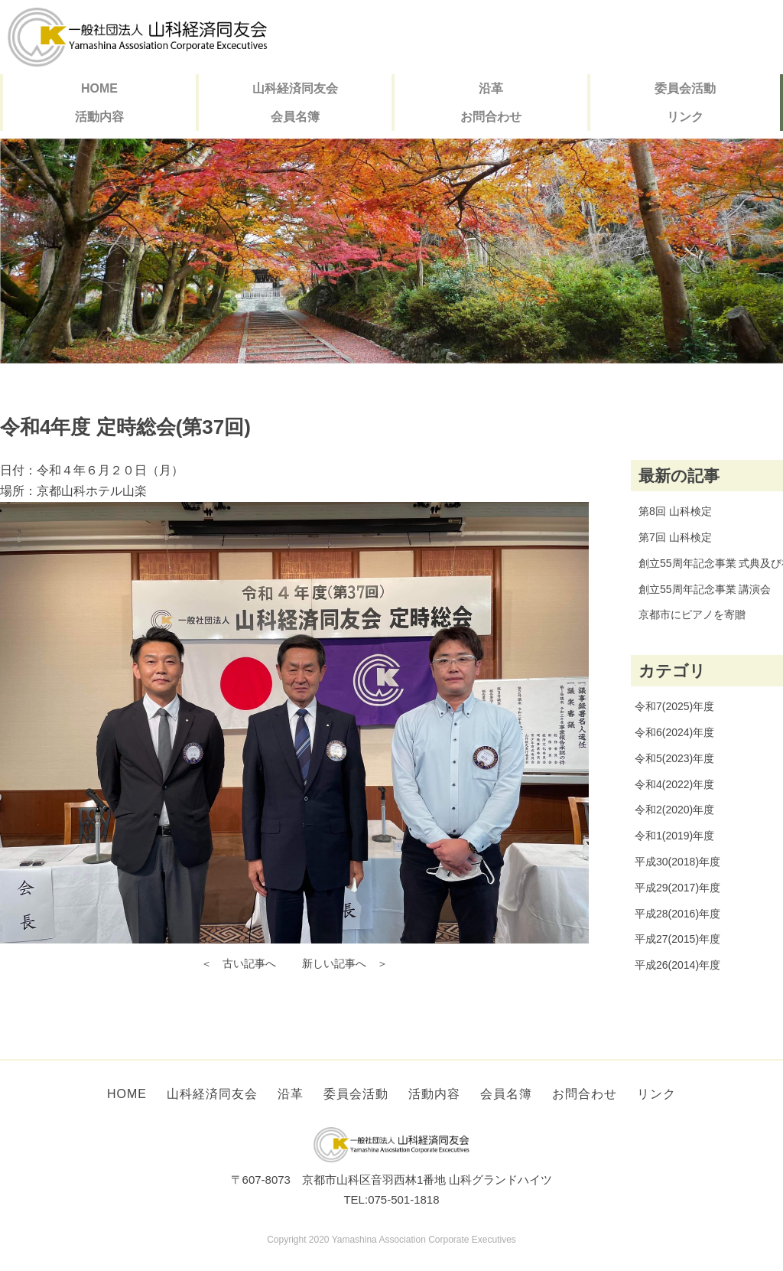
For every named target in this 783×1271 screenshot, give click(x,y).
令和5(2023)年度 (674, 758)
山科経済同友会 (295, 88)
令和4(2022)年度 (674, 784)
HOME (99, 88)
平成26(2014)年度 (677, 965)
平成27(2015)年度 (677, 939)
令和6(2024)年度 (674, 732)
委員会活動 (685, 88)
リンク (685, 116)
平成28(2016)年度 (677, 914)
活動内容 (99, 116)
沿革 (491, 88)
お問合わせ (490, 116)
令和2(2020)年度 (674, 809)
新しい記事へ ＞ (345, 963)
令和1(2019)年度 (674, 835)
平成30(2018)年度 (677, 861)
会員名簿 (295, 116)
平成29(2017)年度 (677, 888)
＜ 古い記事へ (238, 963)
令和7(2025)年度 (674, 706)
